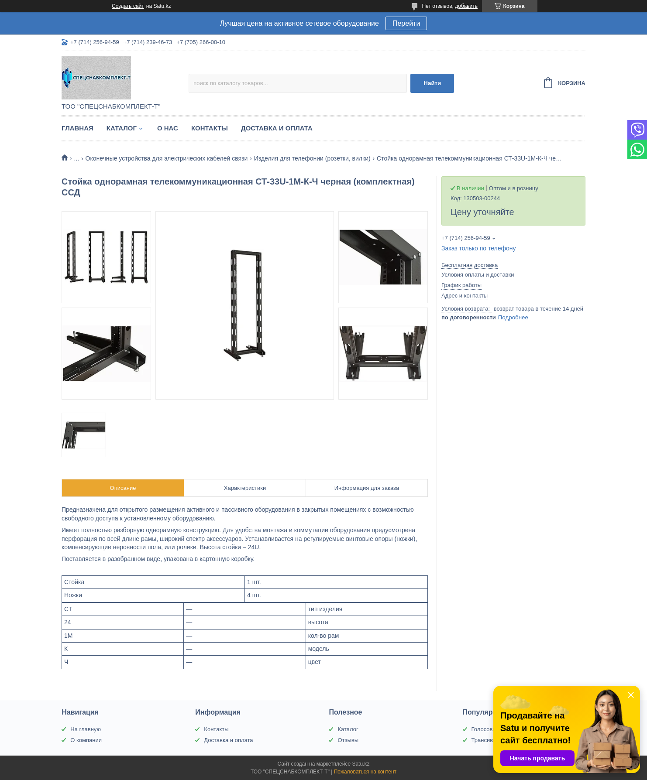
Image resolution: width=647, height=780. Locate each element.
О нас (167, 128)
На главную (85, 729)
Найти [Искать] (432, 83)
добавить (466, 6)
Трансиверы (487, 740)
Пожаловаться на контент (365, 772)
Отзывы (347, 740)
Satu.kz (360, 764)
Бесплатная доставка (469, 265)
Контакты (209, 128)
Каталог (122, 128)
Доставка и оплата (277, 128)
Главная (77, 128)
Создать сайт (128, 6)
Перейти (406, 23)
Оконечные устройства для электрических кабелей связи (167, 158)
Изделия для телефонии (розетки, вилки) (312, 158)
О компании (86, 740)
